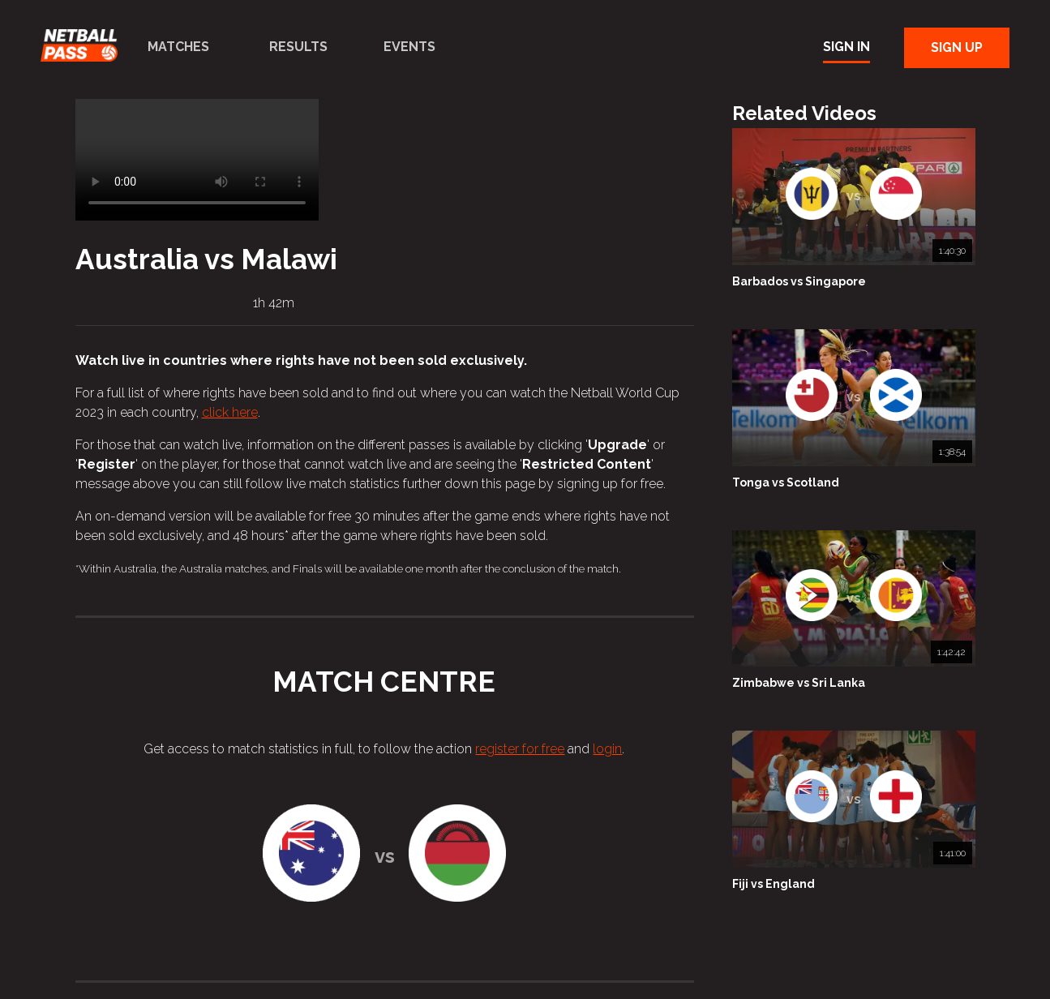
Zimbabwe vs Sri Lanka (798, 682)
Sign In (846, 46)
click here (230, 412)
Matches (178, 46)
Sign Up (957, 47)
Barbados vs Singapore (799, 281)
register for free (519, 749)
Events (409, 46)
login (607, 749)
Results (298, 46)
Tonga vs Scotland (785, 482)
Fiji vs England (773, 883)
